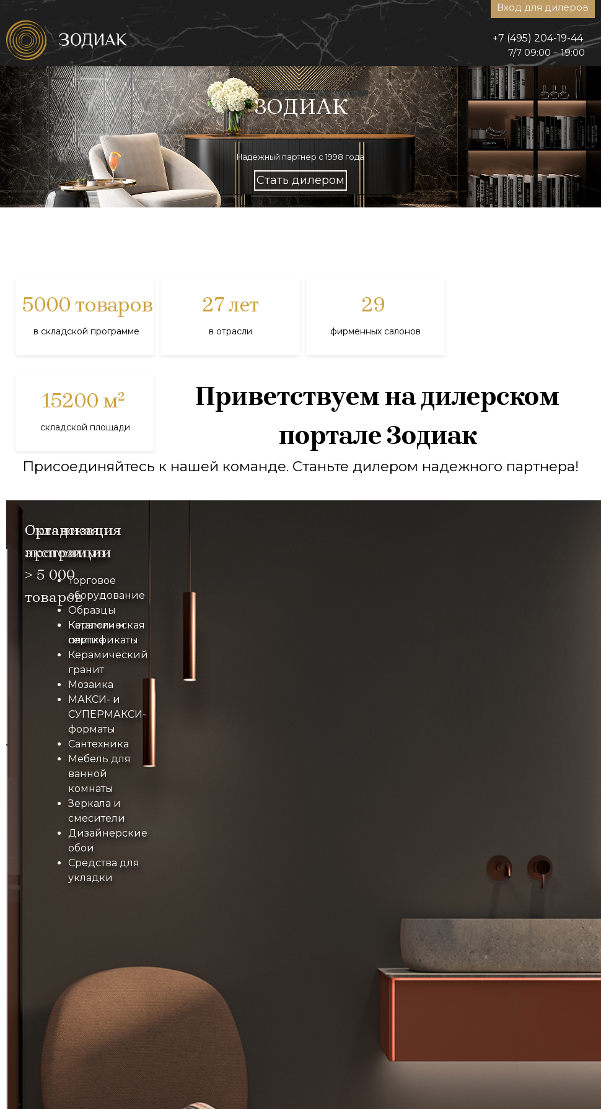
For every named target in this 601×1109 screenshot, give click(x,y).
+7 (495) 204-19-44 (538, 38)
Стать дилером (300, 180)
